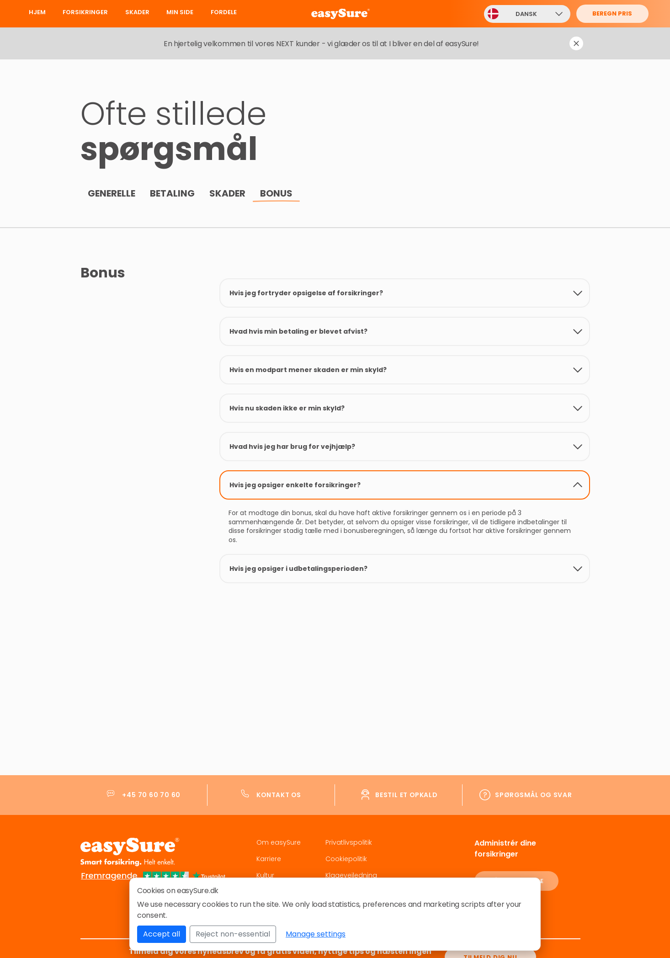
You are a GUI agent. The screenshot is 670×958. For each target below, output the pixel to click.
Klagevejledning (351, 872)
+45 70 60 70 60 (151, 792)
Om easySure (278, 839)
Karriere (268, 856)
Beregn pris (612, 13)
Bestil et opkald (406, 792)
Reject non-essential (233, 934)
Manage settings (316, 934)
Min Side (179, 12)
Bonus (276, 193)
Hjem (37, 12)
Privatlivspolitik (348, 839)
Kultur (265, 872)
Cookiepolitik (346, 856)
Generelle (111, 193)
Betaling (172, 193)
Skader (137, 12)
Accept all (161, 934)
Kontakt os (278, 792)
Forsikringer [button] (85, 12)
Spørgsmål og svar (533, 792)
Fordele (224, 12)
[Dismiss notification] (576, 43)
